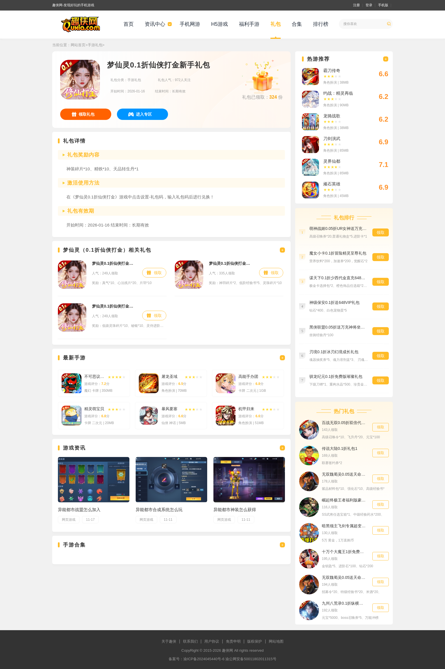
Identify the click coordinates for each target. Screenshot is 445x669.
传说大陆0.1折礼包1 (339, 448)
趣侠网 (227, 650)
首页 (128, 24)
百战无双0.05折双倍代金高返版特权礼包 (344, 422)
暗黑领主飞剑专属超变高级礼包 (344, 526)
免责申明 (233, 641)
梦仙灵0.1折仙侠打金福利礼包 (114, 306)
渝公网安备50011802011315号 (250, 659)
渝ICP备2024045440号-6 (203, 659)
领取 (158, 272)
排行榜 (320, 24)
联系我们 (190, 641)
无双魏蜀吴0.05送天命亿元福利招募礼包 (344, 577)
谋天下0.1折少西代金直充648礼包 (338, 278)
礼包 (275, 24)
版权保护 (254, 641)
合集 (297, 24)
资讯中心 (155, 24)
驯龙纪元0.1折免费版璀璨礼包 (335, 376)
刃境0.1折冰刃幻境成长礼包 (333, 352)
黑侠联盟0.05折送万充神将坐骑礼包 (338, 327)
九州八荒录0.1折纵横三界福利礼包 (344, 603)
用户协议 (211, 641)
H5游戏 (219, 24)
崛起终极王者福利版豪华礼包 (344, 500)
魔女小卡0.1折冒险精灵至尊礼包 (337, 253)
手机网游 (190, 24)
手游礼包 (95, 45)
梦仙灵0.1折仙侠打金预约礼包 (114, 263)
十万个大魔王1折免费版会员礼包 (344, 551)
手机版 (383, 5)
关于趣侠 (168, 641)
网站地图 (276, 641)
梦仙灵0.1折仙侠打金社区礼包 (231, 263)
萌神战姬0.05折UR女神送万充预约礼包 (338, 228)
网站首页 (78, 45)
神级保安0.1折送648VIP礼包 (334, 302)
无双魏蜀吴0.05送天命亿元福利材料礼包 (344, 474)
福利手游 (249, 24)
